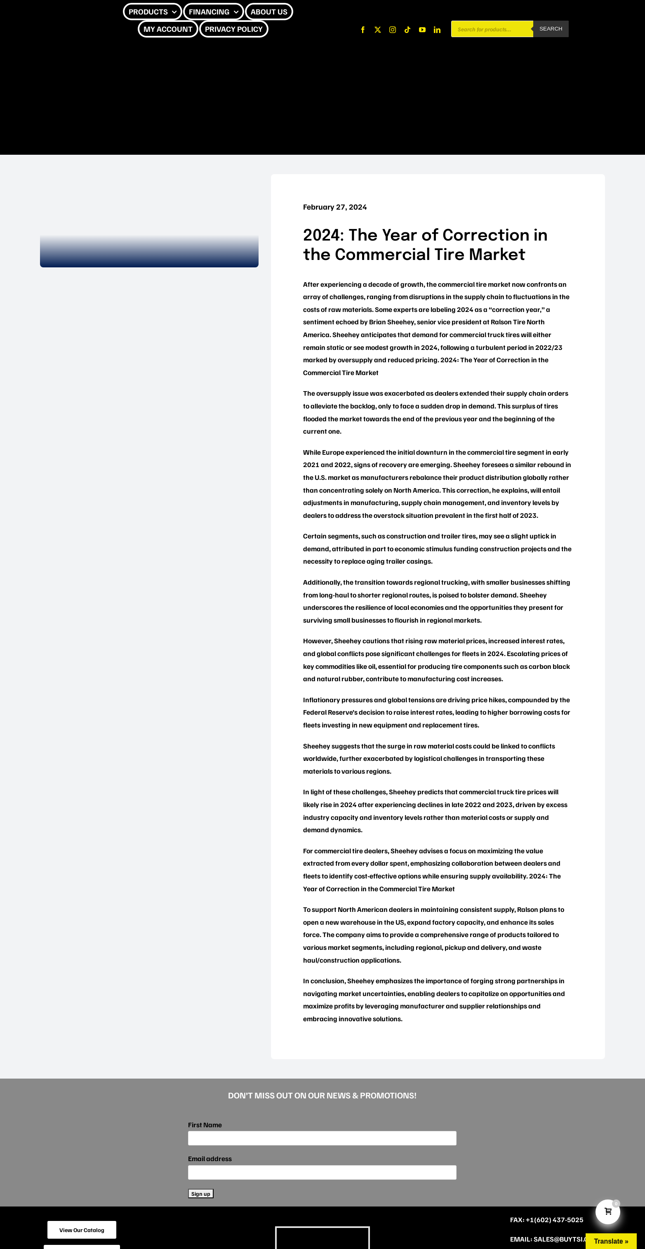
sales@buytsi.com (566, 1239)
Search (551, 29)
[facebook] (363, 29)
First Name (205, 1124)
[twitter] (377, 29)
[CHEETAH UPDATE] (60, 11)
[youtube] (422, 29)
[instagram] (392, 29)
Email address (210, 1158)
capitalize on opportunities (509, 993)
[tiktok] (407, 29)
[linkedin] (437, 29)
